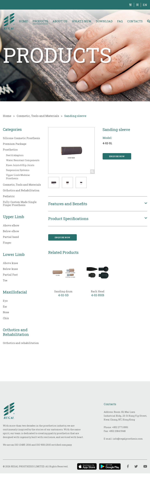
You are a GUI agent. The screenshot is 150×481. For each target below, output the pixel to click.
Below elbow (11, 231)
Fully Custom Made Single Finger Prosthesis (20, 203)
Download (104, 21)
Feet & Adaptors (14, 155)
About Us (59, 21)
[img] (9, 21)
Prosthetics (10, 149)
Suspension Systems (17, 170)
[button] (53, 182)
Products (40, 21)
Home (23, 21)
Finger (7, 242)
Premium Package (14, 143)
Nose (6, 312)
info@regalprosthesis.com (128, 438)
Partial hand (11, 237)
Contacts (135, 21)
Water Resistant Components (22, 160)
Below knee (10, 269)
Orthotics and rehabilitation (21, 343)
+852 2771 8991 (120, 427)
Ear (5, 306)
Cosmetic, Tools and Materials (38, 116)
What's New (81, 21)
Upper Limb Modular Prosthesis (18, 177)
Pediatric (9, 196)
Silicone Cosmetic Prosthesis (21, 138)
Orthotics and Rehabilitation (21, 190)
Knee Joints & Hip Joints (20, 165)
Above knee (10, 263)
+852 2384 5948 (117, 431)
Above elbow (11, 225)
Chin (6, 318)
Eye (5, 300)
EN (145, 5)
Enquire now (117, 156)
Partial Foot (10, 274)
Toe (5, 280)
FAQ (120, 21)
